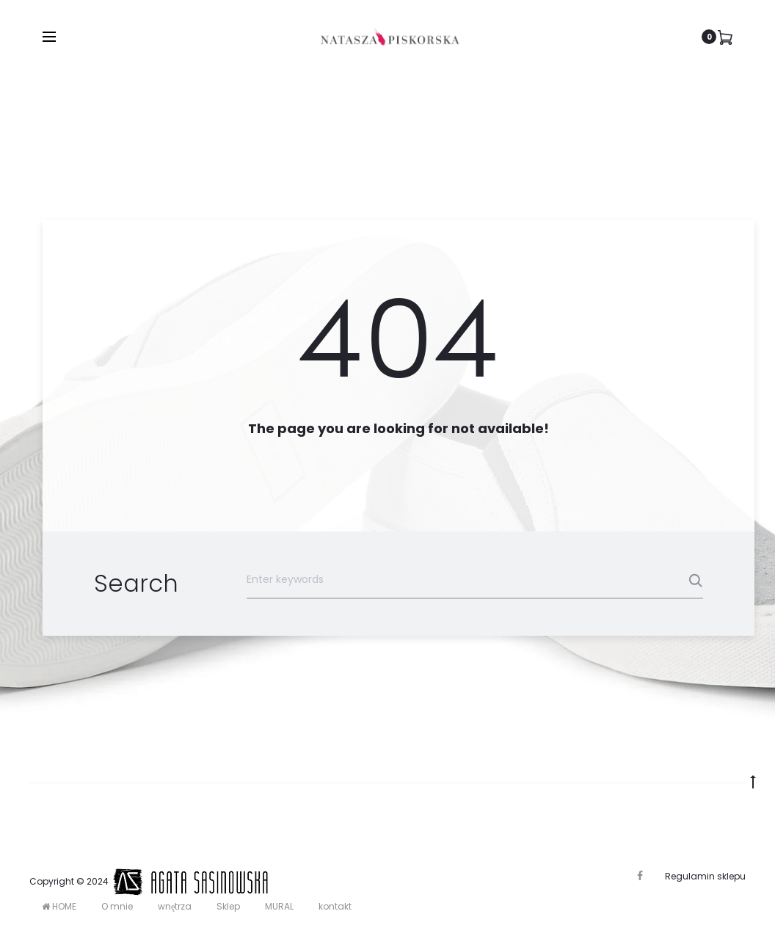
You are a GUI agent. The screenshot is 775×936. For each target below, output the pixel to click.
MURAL (279, 906)
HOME (59, 906)
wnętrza (175, 906)
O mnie (117, 906)
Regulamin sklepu (705, 876)
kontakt (335, 906)
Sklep (228, 906)
